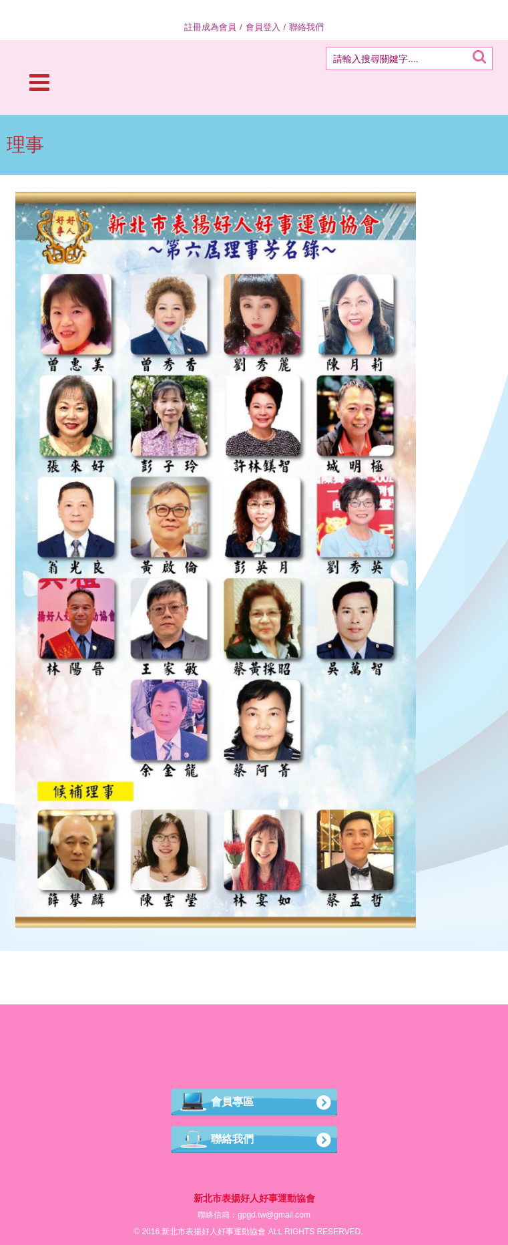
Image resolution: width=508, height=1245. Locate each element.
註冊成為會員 (210, 27)
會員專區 (232, 1101)
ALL (275, 1231)
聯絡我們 (306, 27)
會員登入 (263, 27)
